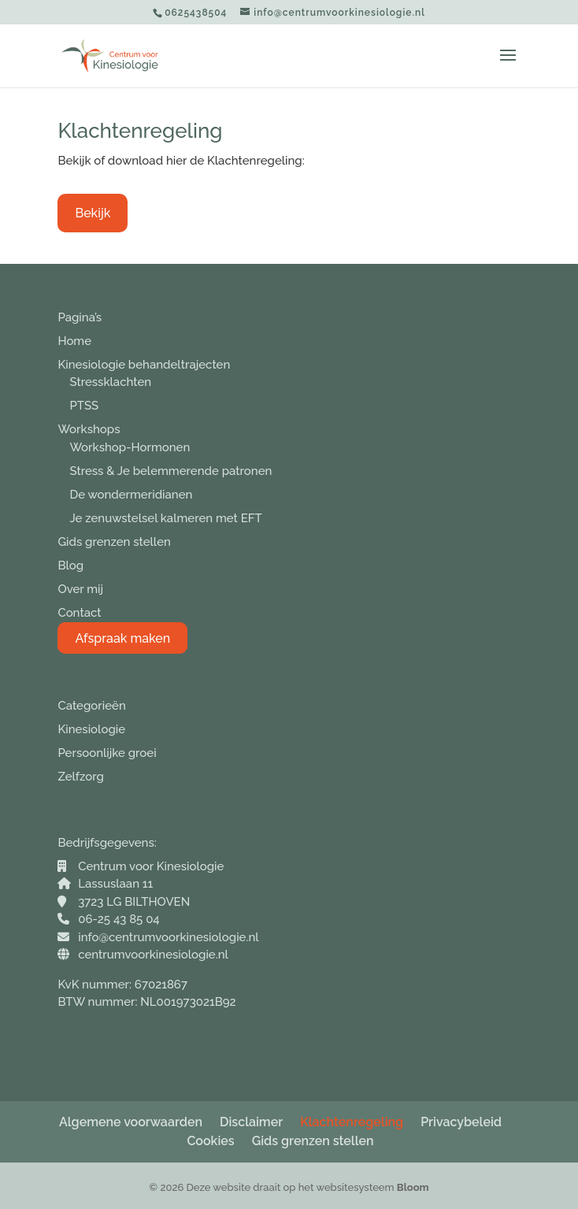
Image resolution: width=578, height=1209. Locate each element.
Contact (79, 613)
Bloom (413, 1187)
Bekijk (92, 213)
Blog (70, 565)
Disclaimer (251, 1121)
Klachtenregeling (351, 1121)
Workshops (88, 429)
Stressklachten (110, 382)
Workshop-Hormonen (129, 447)
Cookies (210, 1140)
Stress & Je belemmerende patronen (170, 471)
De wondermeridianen (130, 495)
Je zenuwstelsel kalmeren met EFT (165, 518)
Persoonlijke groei (106, 753)
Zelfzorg (80, 777)
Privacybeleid (461, 1121)
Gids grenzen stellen (113, 542)
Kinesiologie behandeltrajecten (143, 365)
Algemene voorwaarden (130, 1121)
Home (74, 341)
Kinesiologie (91, 729)
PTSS (83, 406)
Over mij (80, 589)
